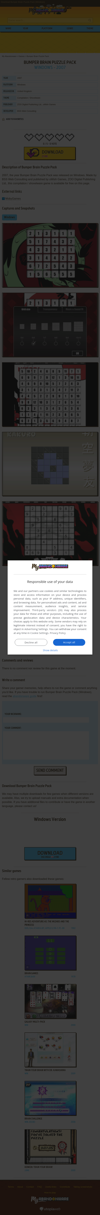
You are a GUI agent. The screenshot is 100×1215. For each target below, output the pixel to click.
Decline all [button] (31, 642)
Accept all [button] (69, 642)
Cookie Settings (39, 633)
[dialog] (50, 607)
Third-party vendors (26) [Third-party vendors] (47, 610)
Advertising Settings (36, 629)
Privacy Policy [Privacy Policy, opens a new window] (58, 633)
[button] (50, 650)
